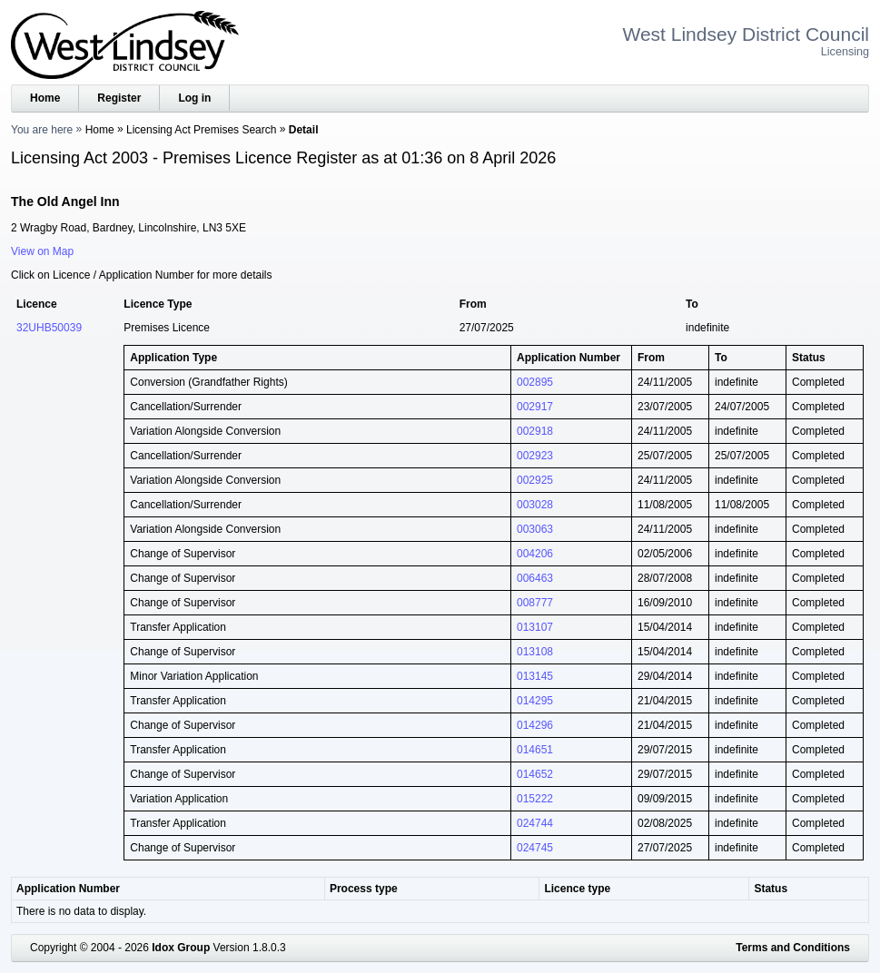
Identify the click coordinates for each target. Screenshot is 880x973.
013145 (535, 676)
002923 (535, 455)
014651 (535, 749)
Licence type (577, 888)
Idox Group (181, 947)
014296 (535, 725)
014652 (535, 774)
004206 (535, 553)
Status (770, 888)
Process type (364, 888)
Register (119, 98)
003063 (535, 529)
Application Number (68, 888)
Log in (194, 98)
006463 (535, 578)
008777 (535, 602)
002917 (535, 406)
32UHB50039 (49, 327)
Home (45, 98)
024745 (535, 847)
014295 (535, 700)
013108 (535, 651)
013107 (535, 627)
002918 (535, 431)
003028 (535, 504)
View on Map (42, 251)
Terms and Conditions (793, 947)
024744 (535, 823)
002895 (535, 382)
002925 (535, 480)
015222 (535, 798)
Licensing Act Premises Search (201, 129)
